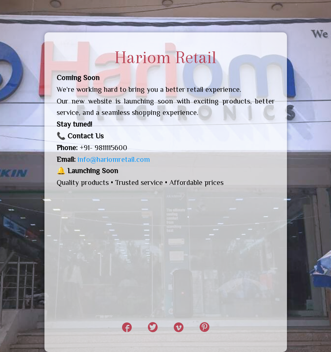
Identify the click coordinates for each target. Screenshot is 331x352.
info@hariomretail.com (114, 159)
